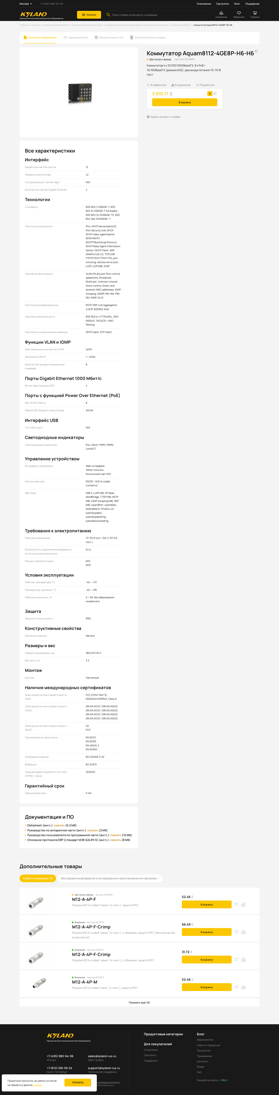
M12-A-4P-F (84, 899)
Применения (204, 1056)
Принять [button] (78, 1082)
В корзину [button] (185, 102)
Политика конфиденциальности (104, 1082)
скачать (59, 825)
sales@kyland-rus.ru (102, 1056)
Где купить (222, 3)
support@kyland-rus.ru (104, 1068)
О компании (204, 3)
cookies (37, 1085)
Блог (237, 3)
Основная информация (42, 37)
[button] (89, 15)
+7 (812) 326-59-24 (59, 1068)
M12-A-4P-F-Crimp (91, 927)
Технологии (204, 1050)
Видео (200, 1066)
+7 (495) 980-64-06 (51, 3)
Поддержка (252, 3)
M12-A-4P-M (84, 982)
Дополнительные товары (150, 37)
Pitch (224, 1080)
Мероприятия (205, 1039)
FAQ (199, 1072)
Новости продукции (208, 1045)
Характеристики (78, 37)
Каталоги (202, 1061)
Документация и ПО (111, 37)
